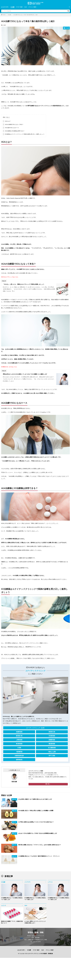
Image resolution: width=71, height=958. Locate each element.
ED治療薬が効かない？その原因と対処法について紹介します (12, 898)
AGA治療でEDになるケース (11, 127)
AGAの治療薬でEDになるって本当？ (13, 124)
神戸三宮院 (52, 755)
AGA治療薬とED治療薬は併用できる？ (13, 131)
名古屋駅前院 (52, 747)
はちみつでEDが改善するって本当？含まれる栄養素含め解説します (37, 833)
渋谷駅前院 (52, 736)
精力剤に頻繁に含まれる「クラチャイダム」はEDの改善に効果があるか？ (39, 845)
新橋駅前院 (52, 740)
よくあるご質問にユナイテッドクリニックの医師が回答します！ (35, 922)
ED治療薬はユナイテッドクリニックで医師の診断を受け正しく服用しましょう (23, 134)
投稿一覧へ (47, 784)
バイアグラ (27, 882)
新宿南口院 (19, 736)
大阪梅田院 (19, 751)
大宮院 (19, 747)
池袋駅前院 (19, 732)
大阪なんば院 (52, 751)
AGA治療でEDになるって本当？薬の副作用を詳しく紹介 (25, 14)
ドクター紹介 (19, 7)
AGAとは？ (7, 121)
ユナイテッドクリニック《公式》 (35, 728)
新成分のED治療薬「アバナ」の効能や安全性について (12, 922)
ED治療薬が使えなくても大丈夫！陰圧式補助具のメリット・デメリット (39, 856)
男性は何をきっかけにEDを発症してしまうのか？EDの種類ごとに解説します (25, 374)
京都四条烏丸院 (19, 755)
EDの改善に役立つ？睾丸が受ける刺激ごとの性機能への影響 (35, 810)
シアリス (50, 882)
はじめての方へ (5, 7)
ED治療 (12, 7)
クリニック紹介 (32, 7)
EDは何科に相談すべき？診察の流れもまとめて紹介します (35, 799)
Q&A (25, 7)
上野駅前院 (19, 740)
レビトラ (3, 905)
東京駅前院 (19, 743)
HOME (4, 14)
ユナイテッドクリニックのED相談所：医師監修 (40, 953)
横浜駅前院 (52, 743)
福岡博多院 (19, 759)
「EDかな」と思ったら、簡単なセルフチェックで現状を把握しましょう (23, 284)
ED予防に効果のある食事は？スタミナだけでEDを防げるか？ (36, 822)
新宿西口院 (52, 732)
